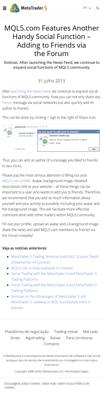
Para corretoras (79, 337)
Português (85, 8)
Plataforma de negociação (27, 331)
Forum (7, 102)
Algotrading (35, 337)
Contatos (51, 343)
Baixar (55, 337)
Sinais (15, 337)
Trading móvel (66, 331)
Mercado (90, 331)
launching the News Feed (30, 91)
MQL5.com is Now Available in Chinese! (42, 268)
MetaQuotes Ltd (52, 371)
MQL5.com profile (16, 180)
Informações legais (77, 371)
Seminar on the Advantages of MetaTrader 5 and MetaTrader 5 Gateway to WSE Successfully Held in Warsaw (51, 302)
